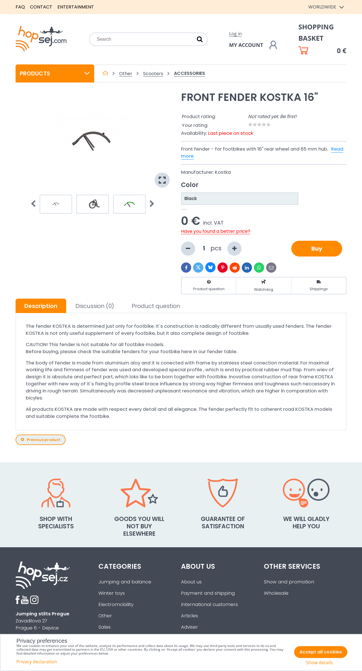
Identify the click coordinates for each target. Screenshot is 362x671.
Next (150, 204)
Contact (41, 7)
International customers (209, 604)
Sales (104, 627)
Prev (35, 204)
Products (55, 73)
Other (105, 616)
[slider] (259, 124)
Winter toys (111, 593)
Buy (316, 249)
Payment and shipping (208, 593)
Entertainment (75, 7)
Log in (235, 34)
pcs (211, 249)
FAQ (20, 7)
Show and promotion (289, 582)
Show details (319, 662)
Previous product (40, 439)
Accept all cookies (320, 652)
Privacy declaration (36, 662)
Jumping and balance (124, 582)
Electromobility (115, 604)
